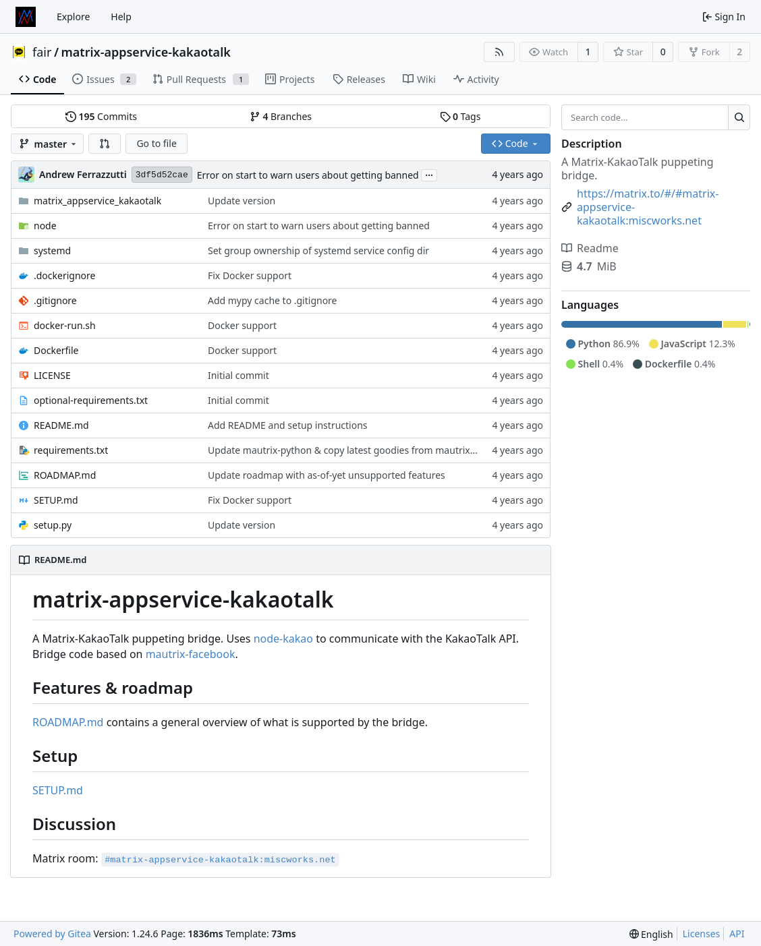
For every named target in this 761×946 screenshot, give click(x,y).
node (45, 225)
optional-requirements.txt (91, 400)
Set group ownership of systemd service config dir (318, 250)
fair (41, 52)
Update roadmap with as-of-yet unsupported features (326, 475)
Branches (281, 116)
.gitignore (55, 300)
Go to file (156, 143)
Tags (460, 116)
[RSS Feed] (499, 52)
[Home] (26, 17)
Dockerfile (56, 350)
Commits (101, 116)
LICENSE (52, 375)
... (429, 174)
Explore (73, 16)
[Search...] (739, 117)
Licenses (702, 933)
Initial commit (238, 375)
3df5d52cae (162, 175)
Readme (590, 248)
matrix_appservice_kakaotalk (97, 200)
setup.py (53, 525)
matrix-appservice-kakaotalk (146, 52)
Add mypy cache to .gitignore (272, 300)
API (736, 933)
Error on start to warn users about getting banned (308, 175)
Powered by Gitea (52, 933)
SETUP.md (56, 500)
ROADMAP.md (65, 475)
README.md (61, 425)
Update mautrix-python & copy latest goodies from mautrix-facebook (361, 450)
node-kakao (283, 638)
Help (121, 16)
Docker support (242, 325)
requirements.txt (71, 450)
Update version (241, 200)
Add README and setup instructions (288, 425)
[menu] (651, 934)
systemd (52, 250)
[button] (104, 144)
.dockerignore (64, 275)
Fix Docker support (249, 275)
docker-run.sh (65, 325)
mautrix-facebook (190, 654)
